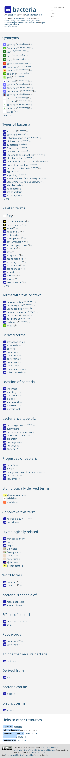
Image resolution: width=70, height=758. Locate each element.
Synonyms (10, 37)
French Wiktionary (31, 23)
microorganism (15, 425)
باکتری (9, 77)
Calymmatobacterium (19, 137)
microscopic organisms (19, 432)
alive (9, 468)
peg (9, 545)
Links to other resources (22, 719)
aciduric (11, 248)
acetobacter (13, 235)
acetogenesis (14, 238)
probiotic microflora (18, 165)
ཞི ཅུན (9, 215)
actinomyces (14, 195)
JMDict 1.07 (18, 21)
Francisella (13, 148)
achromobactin (15, 241)
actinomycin (13, 265)
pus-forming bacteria (19, 168)
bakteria (11, 101)
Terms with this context (21, 295)
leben (10, 228)
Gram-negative (15, 305)
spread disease (15, 605)
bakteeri (11, 81)
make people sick (16, 601)
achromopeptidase (17, 245)
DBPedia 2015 (9, 21)
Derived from (13, 670)
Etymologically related (20, 531)
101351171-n (31, 733)
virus (10, 710)
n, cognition (27, 518)
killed (10, 693)
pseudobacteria (15, 369)
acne (9, 251)
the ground (13, 395)
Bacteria (11, 44)
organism (12, 438)
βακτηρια (12, 548)
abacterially (13, 231)
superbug (12, 175)
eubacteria (13, 144)
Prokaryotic (13, 445)
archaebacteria (15, 341)
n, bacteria (29, 301)
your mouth (13, 402)
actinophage (14, 268)
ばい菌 (10, 111)
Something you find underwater (24, 181)
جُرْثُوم (9, 56)
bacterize (12, 365)
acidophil (12, 131)
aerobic (11, 279)
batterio (11, 108)
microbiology (14, 518)
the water (12, 388)
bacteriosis (13, 355)
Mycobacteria (14, 185)
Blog (52, 17)
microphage (13, 315)
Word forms (12, 575)
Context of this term (18, 512)
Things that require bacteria (24, 654)
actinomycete (14, 262)
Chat (53, 13)
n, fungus (31, 311)
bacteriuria (13, 358)
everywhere (13, 428)
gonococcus (13, 151)
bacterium (12, 66)
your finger (13, 392)
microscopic (13, 475)
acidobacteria (14, 188)
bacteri (11, 63)
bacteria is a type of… (19, 418)
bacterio (11, 104)
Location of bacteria (18, 381)
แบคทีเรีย (11, 502)
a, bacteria (28, 304)
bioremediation (15, 301)
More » (7, 114)
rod (9, 171)
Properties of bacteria (20, 458)
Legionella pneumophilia (20, 154)
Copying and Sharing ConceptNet (19, 755)
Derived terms (13, 335)
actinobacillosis (15, 258)
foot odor (12, 661)
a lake (10, 398)
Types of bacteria (16, 124)
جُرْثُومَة (10, 60)
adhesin (11, 272)
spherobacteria (15, 372)
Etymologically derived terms (26, 488)
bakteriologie (14, 225)
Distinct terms (13, 703)
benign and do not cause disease (25, 472)
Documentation (57, 7)
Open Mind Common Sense (20, 19)
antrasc (11, 325)
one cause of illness (17, 435)
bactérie (11, 84)
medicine (12, 522)
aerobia (11, 275)
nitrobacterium (15, 158)
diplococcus (13, 141)
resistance (12, 322)
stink (10, 624)
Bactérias (12, 48)
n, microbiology (23, 44)
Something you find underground (25, 178)
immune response (17, 312)
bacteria (24, 9)
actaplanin (13, 255)
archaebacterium (16, 538)
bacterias (12, 585)
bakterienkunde (16, 221)
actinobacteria (15, 191)
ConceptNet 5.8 (33, 14)
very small (12, 478)
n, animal (21, 130)
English (12, 14)
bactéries (12, 87)
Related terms (13, 208)
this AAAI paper (38, 752)
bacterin (11, 352)
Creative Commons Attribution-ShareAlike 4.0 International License (36, 748)
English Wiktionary (18, 23)
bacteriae (12, 582)
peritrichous (14, 318)
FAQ (52, 10)
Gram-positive (15, 308)
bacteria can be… (16, 687)
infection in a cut (16, 621)
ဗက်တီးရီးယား (13, 498)
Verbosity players (28, 21)
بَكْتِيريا (10, 52)
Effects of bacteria (17, 614)
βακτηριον (13, 552)
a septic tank (14, 408)
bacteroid (12, 134)
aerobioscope (14, 282)
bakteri (11, 98)
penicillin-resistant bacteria (22, 161)
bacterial (12, 348)
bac (9, 542)
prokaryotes (13, 442)
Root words (11, 634)
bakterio (11, 73)
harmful (11, 465)
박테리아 (11, 562)
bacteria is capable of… (20, 595)
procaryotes (13, 91)
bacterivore (13, 362)
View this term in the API (13, 27)
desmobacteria (15, 495)
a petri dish (13, 405)
